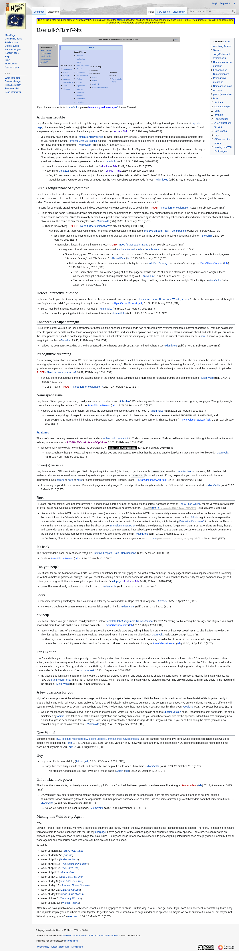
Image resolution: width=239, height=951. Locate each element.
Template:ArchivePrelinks (82, 140)
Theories (80, 102)
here (203, 336)
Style (65, 85)
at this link (124, 401)
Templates (81, 99)
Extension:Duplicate (190, 521)
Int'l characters (82, 76)
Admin (94, 77)
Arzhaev (43, 432)
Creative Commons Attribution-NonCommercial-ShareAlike (89, 935)
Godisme (188, 706)
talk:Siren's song (158, 263)
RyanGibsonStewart (100, 87)
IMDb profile (46, 56)
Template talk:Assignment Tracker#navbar (130, 620)
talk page (116, 580)
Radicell (95, 84)
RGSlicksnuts (63, 738)
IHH (70, 916)
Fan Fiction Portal (61, 679)
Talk (167, 230)
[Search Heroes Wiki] (212, 11)
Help (91, 47)
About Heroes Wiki (60, 946)
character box (183, 471)
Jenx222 (64, 170)
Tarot (69, 742)
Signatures (81, 86)
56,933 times (71, 940)
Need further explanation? (176, 207)
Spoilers (80, 89)
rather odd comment (114, 438)
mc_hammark (86, 670)
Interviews (81, 72)
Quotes (79, 82)
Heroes (121, 20)
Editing (66, 72)
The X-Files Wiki (188, 503)
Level (94, 81)
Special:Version (172, 711)
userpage (100, 831)
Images (79, 69)
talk (95, 144)
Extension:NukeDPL (120, 525)
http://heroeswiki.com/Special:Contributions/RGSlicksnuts (104, 738)
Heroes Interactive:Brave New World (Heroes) (164, 299)
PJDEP (155, 207)
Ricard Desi (118, 258)
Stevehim (207, 235)
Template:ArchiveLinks (90, 136)
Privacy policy (42, 946)
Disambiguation (83, 65)
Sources (66, 89)
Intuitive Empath (153, 230)
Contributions (179, 230)
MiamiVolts (72, 107)
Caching (80, 56)
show (176, 40)
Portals (79, 79)
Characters (67, 69)
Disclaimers (77, 946)
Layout (66, 76)
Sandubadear (189, 785)
